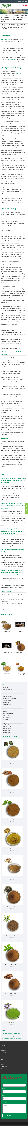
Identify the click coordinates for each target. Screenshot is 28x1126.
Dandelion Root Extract (12, 935)
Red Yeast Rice (6, 730)
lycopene (4, 692)
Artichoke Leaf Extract (12, 761)
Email (3, 1088)
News (2, 1064)
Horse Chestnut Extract (8, 713)
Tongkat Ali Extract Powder (12, 993)
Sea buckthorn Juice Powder (9, 698)
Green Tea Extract (6, 709)
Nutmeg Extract (12, 790)
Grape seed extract (7, 696)
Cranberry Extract (14, 15)
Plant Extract (5, 691)
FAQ (7, 15)
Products (2, 1061)
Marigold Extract (6, 721)
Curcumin (4, 711)
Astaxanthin (5, 708)
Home (3, 15)
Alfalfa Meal (12, 1022)
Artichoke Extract (6, 704)
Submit (9, 1115)
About (2, 1059)
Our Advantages (4, 1066)
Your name (4, 1082)
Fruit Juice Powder (6, 700)
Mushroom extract (6, 706)
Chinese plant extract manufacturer (10, 1033)
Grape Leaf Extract (6, 723)
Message (4, 1102)
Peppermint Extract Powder (12, 964)
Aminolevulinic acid (6, 726)
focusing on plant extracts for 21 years (12, 1038)
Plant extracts (3, 1050)
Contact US (24, 5)
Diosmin (4, 694)
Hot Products (3, 1048)
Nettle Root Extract (12, 819)
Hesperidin (5, 687)
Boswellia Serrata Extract (8, 717)
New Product (5, 724)
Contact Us (3, 1070)
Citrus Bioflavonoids (7, 689)
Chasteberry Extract (6, 39)
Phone (3, 1095)
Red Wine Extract (6, 732)
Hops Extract (5, 702)
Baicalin (12, 848)
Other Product (5, 715)
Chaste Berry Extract (12, 906)
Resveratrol (5, 719)
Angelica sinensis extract (12, 877)
